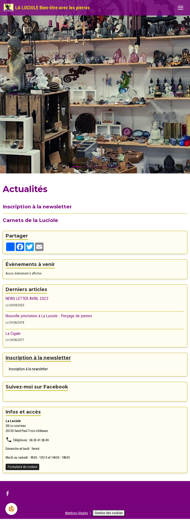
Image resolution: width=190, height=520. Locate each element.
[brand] (47, 8)
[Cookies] (11, 509)
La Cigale (13, 333)
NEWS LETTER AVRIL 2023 (27, 298)
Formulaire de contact (22, 467)
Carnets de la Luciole (30, 220)
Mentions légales (76, 513)
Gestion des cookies (109, 513)
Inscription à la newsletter (37, 207)
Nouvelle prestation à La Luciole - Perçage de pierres (49, 315)
